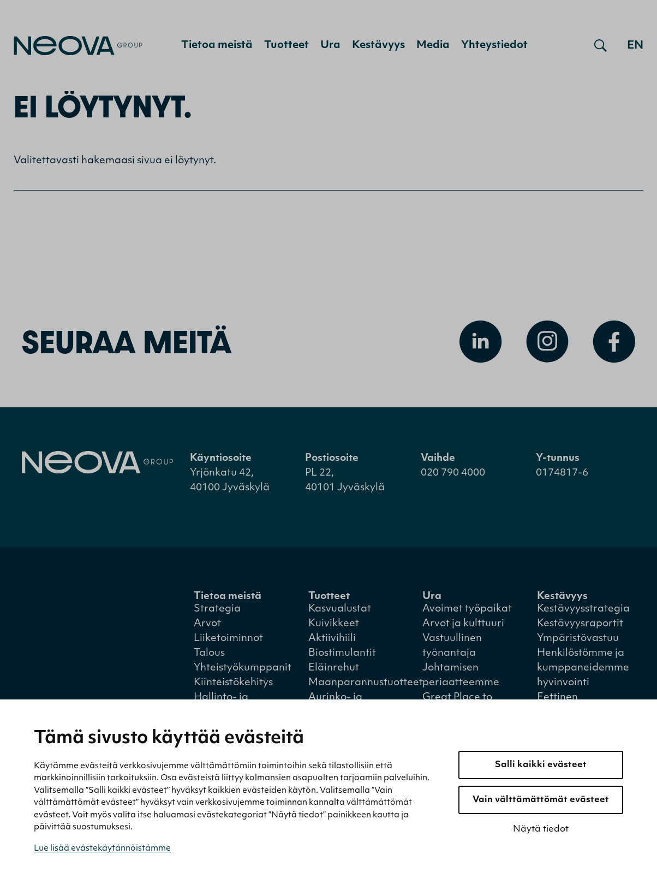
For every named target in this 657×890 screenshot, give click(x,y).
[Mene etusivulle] (78, 45)
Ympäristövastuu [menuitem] (578, 638)
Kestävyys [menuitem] (378, 45)
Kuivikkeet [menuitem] (333, 624)
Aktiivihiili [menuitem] (332, 638)
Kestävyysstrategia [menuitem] (583, 609)
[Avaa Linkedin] (480, 342)
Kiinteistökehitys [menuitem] (233, 683)
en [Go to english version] (635, 45)
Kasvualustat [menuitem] (339, 609)
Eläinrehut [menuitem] (333, 668)
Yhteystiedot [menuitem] (494, 45)
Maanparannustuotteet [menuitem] (365, 683)
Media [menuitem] (433, 45)
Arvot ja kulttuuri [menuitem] (463, 624)
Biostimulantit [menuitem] (342, 653)
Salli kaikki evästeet (541, 765)
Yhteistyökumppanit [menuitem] (242, 668)
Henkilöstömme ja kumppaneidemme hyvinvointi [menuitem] (583, 668)
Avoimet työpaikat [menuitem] (467, 609)
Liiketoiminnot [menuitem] (228, 638)
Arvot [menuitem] (207, 624)
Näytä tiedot (541, 829)
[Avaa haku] (600, 46)
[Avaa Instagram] (547, 342)
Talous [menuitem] (209, 653)
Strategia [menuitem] (217, 609)
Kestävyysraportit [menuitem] (580, 624)
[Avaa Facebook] (614, 342)
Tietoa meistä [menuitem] (217, 45)
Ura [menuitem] (330, 45)
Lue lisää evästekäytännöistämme (102, 849)
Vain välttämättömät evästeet (541, 800)
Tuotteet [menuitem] (286, 45)
